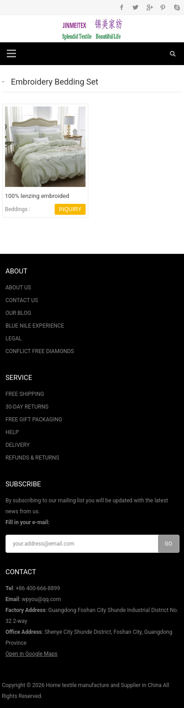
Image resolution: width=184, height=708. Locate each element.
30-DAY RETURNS (26, 407)
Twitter (135, 7)
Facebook (122, 7)
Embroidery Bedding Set (54, 81)
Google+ (149, 7)
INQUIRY (70, 209)
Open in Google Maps (31, 654)
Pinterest (163, 7)
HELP (12, 432)
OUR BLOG (18, 313)
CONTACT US (21, 300)
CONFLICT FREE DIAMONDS (39, 351)
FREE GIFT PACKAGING (33, 419)
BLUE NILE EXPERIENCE (34, 326)
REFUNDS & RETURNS (32, 458)
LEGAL (13, 338)
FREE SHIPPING (24, 394)
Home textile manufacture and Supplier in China (104, 685)
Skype (176, 7)
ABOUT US (18, 287)
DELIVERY (17, 445)
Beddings (16, 209)
